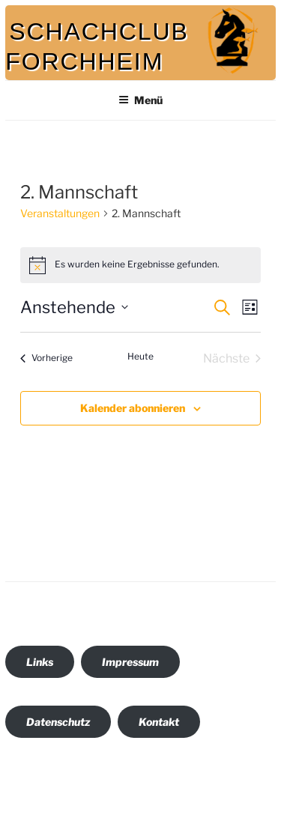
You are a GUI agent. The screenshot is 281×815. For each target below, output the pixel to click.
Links (39, 661)
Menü (140, 100)
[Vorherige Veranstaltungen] (46, 359)
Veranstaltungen (60, 213)
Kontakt (159, 721)
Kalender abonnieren (132, 408)
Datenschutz (58, 721)
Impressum (130, 661)
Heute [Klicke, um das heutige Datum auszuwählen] (140, 356)
